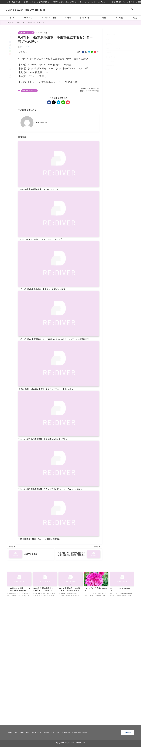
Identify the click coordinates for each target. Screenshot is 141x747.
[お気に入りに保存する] (22, 52)
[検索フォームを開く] (130, 10)
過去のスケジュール (26, 33)
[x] (10, 41)
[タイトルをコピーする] (10, 57)
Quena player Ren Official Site (27, 9)
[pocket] (10, 51)
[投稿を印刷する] (10, 72)
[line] (10, 48)
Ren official (26, 47)
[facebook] (10, 38)
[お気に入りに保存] (10, 65)
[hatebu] (10, 44)
